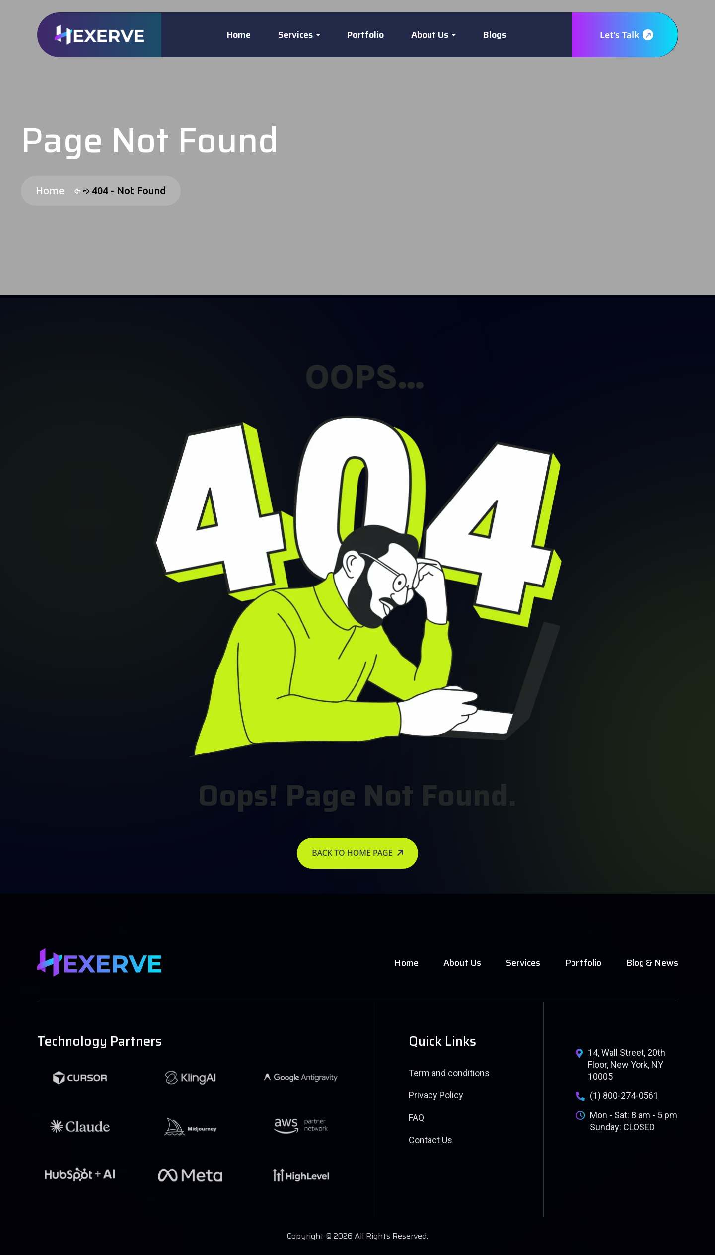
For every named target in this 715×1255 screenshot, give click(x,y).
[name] (99, 35)
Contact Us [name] (430, 1140)
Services (295, 35)
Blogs (494, 35)
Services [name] (523, 963)
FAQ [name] (416, 1117)
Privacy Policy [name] (436, 1095)
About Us (429, 35)
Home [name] (406, 963)
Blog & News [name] (652, 963)
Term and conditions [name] (449, 1073)
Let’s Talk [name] (626, 35)
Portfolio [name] (583, 963)
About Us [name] (462, 963)
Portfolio (365, 35)
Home (239, 35)
